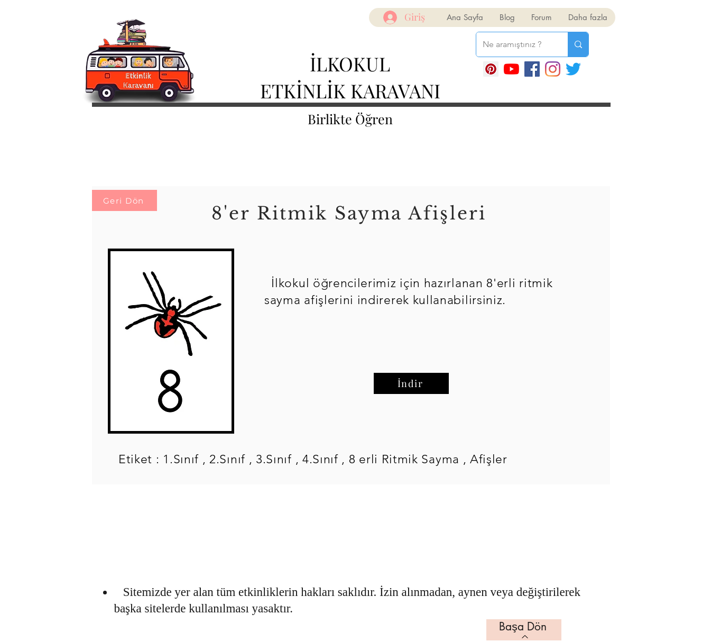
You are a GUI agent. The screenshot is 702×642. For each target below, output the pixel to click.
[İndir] (411, 383)
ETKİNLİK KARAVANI (350, 90)
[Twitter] (573, 69)
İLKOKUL (350, 63)
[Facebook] (532, 69)
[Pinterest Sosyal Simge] (490, 69)
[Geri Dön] (124, 200)
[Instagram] (552, 69)
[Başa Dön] (523, 629)
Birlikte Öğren (350, 118)
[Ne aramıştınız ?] (514, 44)
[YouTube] (511, 69)
